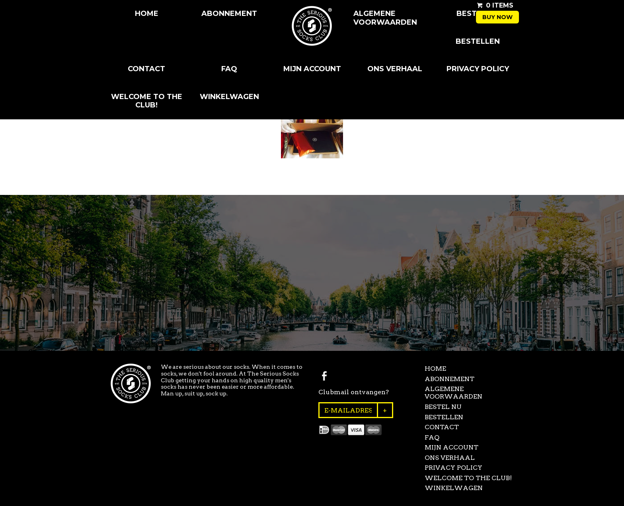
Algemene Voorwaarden (385, 18)
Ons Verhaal (394, 68)
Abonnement (229, 13)
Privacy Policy (478, 68)
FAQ (229, 68)
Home (146, 13)
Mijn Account (312, 68)
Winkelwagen (229, 96)
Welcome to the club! (146, 101)
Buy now (497, 17)
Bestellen (478, 41)
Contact (146, 68)
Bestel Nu (443, 407)
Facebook (324, 376)
